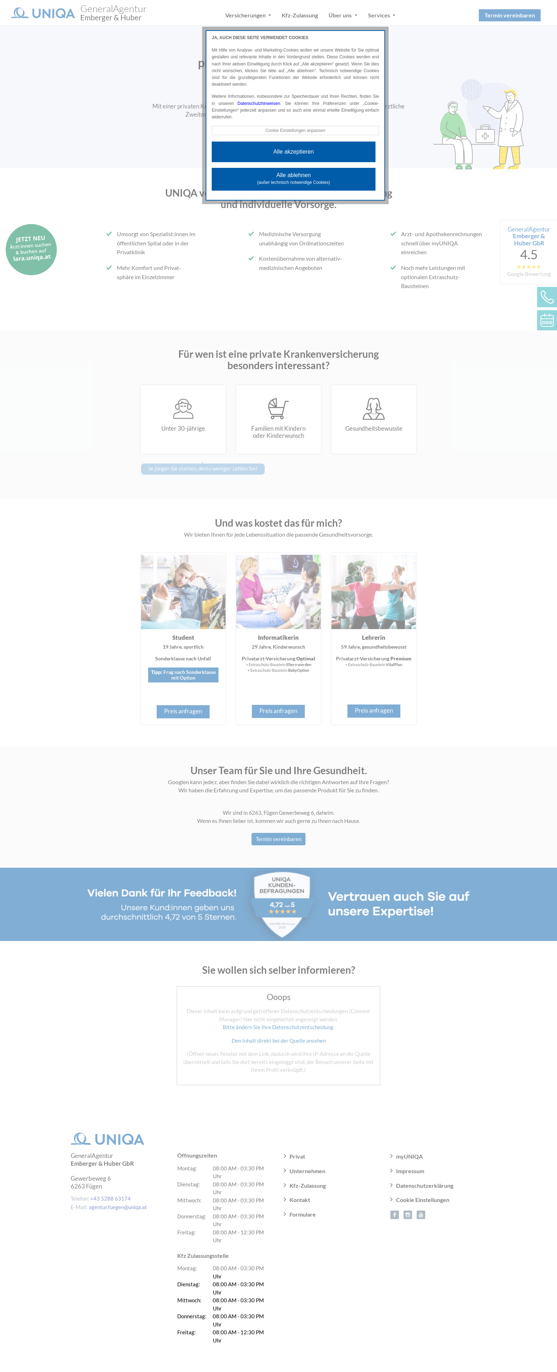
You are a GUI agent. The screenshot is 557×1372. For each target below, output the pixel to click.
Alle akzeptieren (294, 152)
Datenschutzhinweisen (259, 103)
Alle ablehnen (293, 178)
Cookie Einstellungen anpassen (295, 130)
